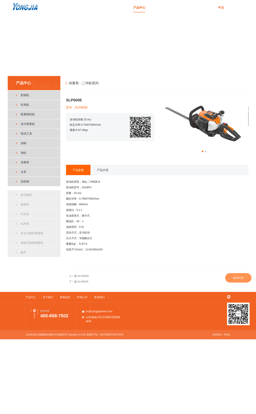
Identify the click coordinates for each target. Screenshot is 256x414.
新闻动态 (174, 7)
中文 (221, 7)
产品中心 (139, 7)
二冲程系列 (241, 82)
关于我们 (156, 7)
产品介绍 (102, 170)
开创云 (227, 334)
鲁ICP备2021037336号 (111, 334)
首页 (122, 7)
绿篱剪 (228, 82)
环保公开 (191, 7)
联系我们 (208, 7)
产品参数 (78, 170)
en (231, 7)
